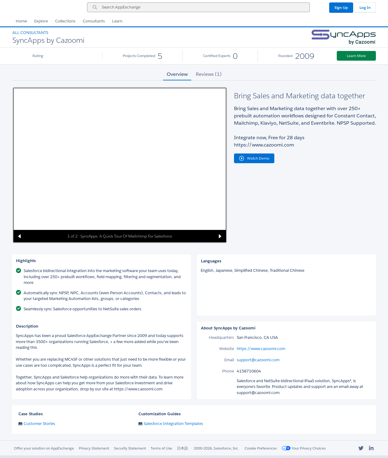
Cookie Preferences (261, 448)
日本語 (182, 448)
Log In (365, 7)
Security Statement (130, 448)
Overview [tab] (177, 74)
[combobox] (198, 7)
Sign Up (341, 7)
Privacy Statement (94, 448)
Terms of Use (161, 448)
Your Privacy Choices (304, 448)
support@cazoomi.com (258, 359)
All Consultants (30, 32)
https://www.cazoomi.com (261, 348)
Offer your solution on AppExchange (44, 448)
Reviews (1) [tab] (209, 74)
